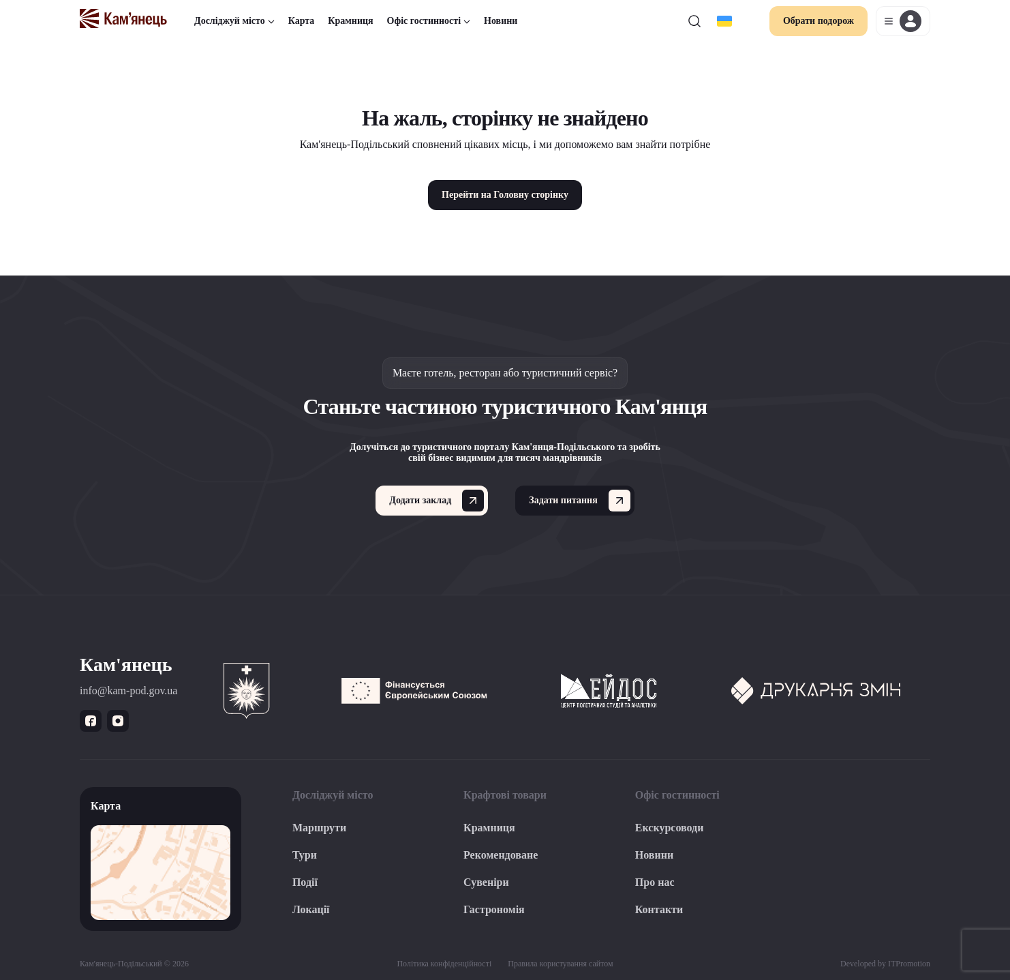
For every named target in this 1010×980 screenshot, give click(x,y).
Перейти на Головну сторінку (505, 195)
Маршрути (319, 827)
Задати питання (579, 500)
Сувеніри (486, 882)
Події (305, 882)
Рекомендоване (500, 855)
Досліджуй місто (234, 21)
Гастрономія (494, 909)
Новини (500, 21)
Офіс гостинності (428, 21)
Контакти (659, 909)
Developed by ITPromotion (885, 963)
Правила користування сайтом (560, 963)
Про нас (655, 882)
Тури (304, 855)
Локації (311, 909)
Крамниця (350, 21)
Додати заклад (436, 500)
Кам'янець (126, 664)
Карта (301, 21)
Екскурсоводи (669, 827)
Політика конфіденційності (444, 963)
